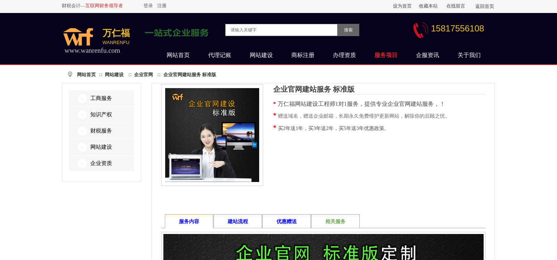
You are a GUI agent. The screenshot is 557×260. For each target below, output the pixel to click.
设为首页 (402, 6)
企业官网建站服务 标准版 (189, 74)
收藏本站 (428, 6)
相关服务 (335, 221)
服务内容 (189, 221)
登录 (148, 5)
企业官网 (143, 74)
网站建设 (114, 74)
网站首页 (86, 74)
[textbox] (281, 30)
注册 (162, 5)
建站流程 (238, 221)
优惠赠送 (287, 221)
